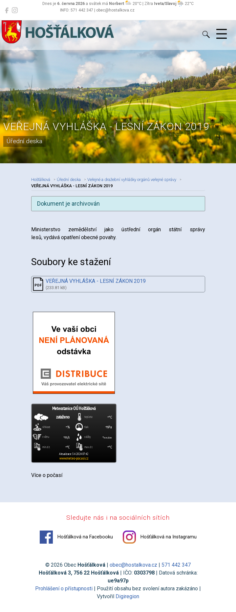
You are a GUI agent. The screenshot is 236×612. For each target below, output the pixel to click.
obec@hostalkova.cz (133, 565)
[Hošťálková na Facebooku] (7, 10)
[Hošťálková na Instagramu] (15, 10)
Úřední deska (69, 179)
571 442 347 (176, 565)
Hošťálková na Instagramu (160, 537)
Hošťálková (40, 179)
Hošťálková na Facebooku (76, 537)
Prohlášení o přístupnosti (64, 588)
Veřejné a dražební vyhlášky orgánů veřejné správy (131, 179)
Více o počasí (46, 475)
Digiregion (127, 596)
